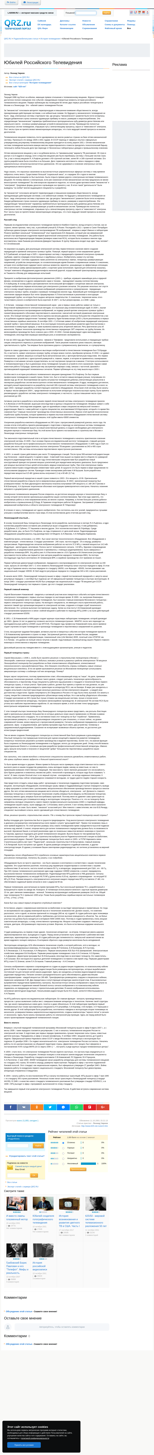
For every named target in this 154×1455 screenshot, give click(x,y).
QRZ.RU (7, 39)
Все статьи (11, 1182)
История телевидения (50, 39)
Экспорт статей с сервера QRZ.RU (24, 80)
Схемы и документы (115, 24)
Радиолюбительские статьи (26, 39)
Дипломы (64, 21)
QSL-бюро (43, 28)
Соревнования (89, 28)
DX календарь (44, 24)
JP (147, 13)
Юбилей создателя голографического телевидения (43, 1219)
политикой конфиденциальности (35, 1438)
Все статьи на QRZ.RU (19, 77)
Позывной (70, 13)
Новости (86, 21)
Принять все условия (24, 1445)
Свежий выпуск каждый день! (28, 1166)
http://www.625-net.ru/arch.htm (94, 1126)
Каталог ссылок (68, 24)
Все (129, 28)
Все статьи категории (30, 83)
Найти (107, 13)
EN (131, 13)
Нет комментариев (14, 1228)
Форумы (131, 21)
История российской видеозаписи (40, 1266)
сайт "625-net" (19, 87)
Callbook (42, 21)
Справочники (111, 21)
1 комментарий (91, 1235)
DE (139, 13)
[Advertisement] (77, 50)
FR (135, 13)
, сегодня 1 (27, 1120)
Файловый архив (113, 28)
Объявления (88, 24)
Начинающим (66, 28)
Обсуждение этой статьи (19, 1311)
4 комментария (12, 1282)
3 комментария (39, 1279)
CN (143, 13)
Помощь (131, 24)
